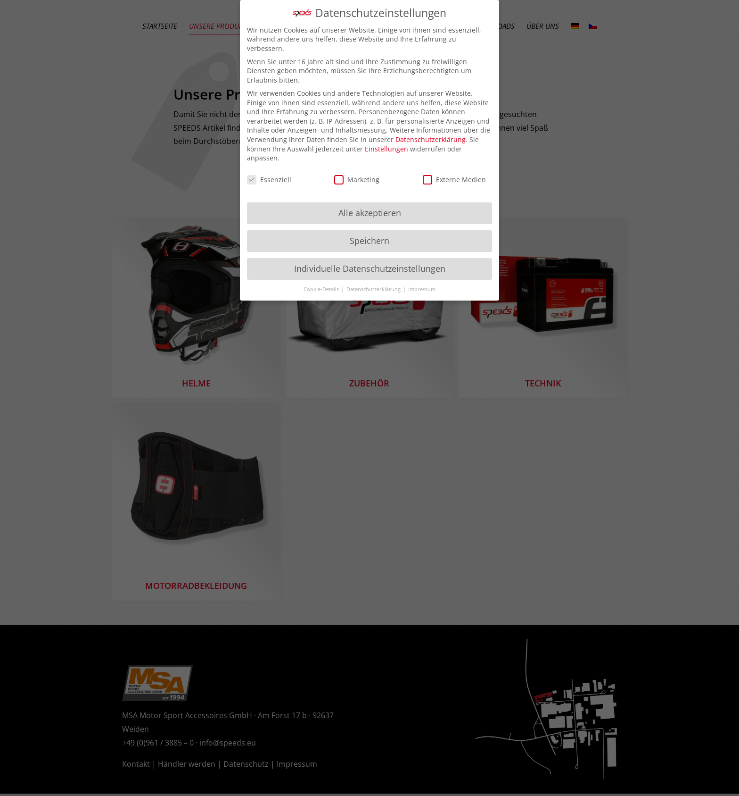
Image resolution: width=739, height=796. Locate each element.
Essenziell (269, 175)
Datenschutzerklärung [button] (374, 285)
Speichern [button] (369, 236)
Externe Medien (454, 175)
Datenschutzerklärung (430, 135)
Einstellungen (386, 144)
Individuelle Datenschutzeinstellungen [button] (369, 264)
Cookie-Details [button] (322, 285)
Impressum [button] (421, 285)
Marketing (356, 175)
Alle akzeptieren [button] (369, 208)
